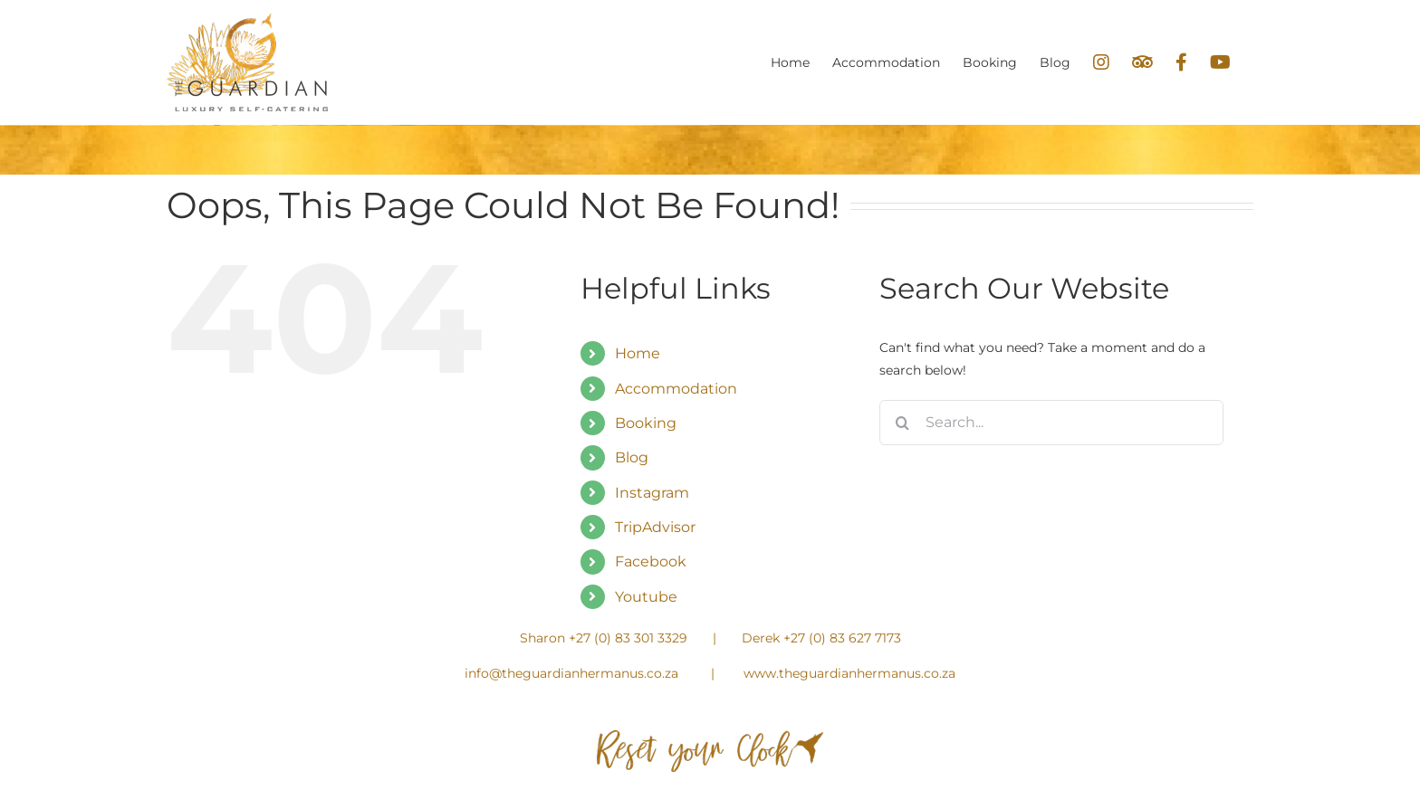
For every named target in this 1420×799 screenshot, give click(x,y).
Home (637, 353)
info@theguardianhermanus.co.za (571, 673)
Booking (645, 423)
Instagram (652, 492)
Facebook (650, 561)
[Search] (902, 422)
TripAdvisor (655, 527)
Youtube (646, 596)
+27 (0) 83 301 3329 (628, 638)
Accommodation (676, 388)
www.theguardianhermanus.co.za (849, 673)
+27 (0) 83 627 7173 (842, 638)
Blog (631, 457)
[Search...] (1051, 422)
